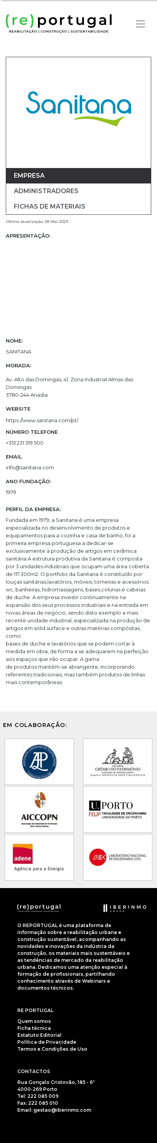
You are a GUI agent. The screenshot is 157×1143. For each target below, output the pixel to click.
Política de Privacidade (46, 1042)
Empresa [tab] (29, 175)
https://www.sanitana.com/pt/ (42, 420)
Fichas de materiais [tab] (49, 206)
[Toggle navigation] (140, 24)
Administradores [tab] (46, 191)
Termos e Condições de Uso (52, 1049)
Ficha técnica (34, 1028)
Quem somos (34, 1021)
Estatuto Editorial (39, 1035)
